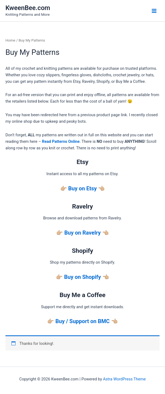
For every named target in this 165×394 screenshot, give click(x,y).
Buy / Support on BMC (82, 321)
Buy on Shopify (82, 277)
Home (10, 40)
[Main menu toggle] (154, 10)
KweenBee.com (27, 8)
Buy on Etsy (82, 188)
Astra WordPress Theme (124, 379)
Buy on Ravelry (82, 232)
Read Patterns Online (61, 141)
